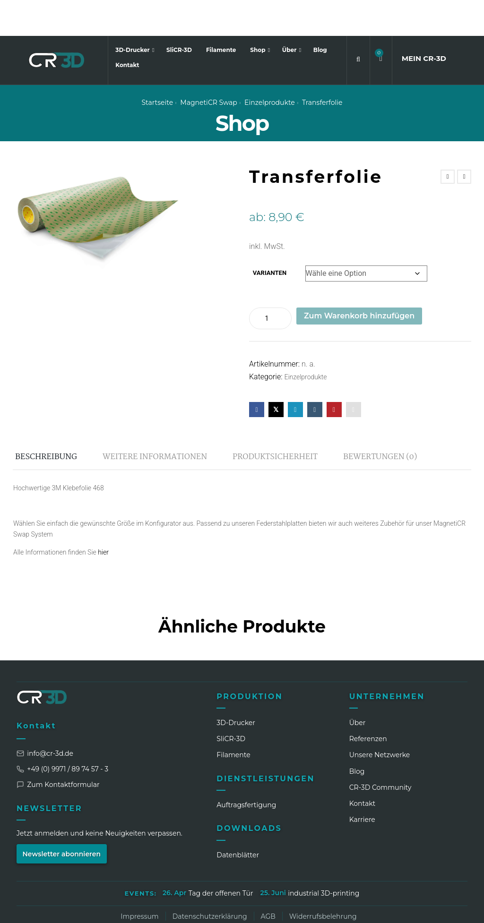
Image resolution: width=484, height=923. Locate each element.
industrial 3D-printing (323, 857)
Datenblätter (237, 819)
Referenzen (368, 703)
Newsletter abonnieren (62, 818)
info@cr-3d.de (45, 718)
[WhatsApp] (407, 908)
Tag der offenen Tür (221, 857)
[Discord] (442, 908)
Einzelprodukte (269, 66)
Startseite (157, 66)
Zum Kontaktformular (58, 749)
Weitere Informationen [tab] (155, 421)
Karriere (362, 784)
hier (103, 516)
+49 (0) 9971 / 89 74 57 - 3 (62, 733)
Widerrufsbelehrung (323, 880)
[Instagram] (372, 908)
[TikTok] (424, 908)
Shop (258, 14)
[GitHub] (459, 908)
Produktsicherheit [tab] (275, 421)
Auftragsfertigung (246, 769)
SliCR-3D (179, 14)
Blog (320, 14)
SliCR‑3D (230, 703)
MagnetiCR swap (208, 66)
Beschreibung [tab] (46, 421)
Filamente (221, 14)
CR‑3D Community (380, 751)
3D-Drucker (133, 14)
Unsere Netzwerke (379, 719)
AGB (268, 880)
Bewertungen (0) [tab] (380, 421)
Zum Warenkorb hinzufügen (359, 279)
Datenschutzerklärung (210, 880)
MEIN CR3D (424, 22)
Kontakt (127, 29)
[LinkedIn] (355, 908)
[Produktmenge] (270, 282)
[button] (381, 23)
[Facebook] (390, 908)
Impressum (139, 880)
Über (290, 14)
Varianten (269, 237)
